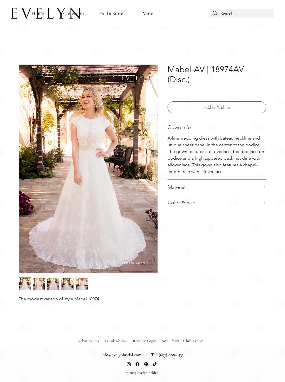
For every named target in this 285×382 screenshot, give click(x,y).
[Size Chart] (171, 341)
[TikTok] (154, 364)
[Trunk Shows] (118, 341)
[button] (111, 13)
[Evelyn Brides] (90, 341)
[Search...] (241, 14)
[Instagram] (128, 364)
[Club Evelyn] (193, 341)
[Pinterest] (146, 364)
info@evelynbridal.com (121, 355)
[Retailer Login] (147, 341)
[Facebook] (137, 364)
